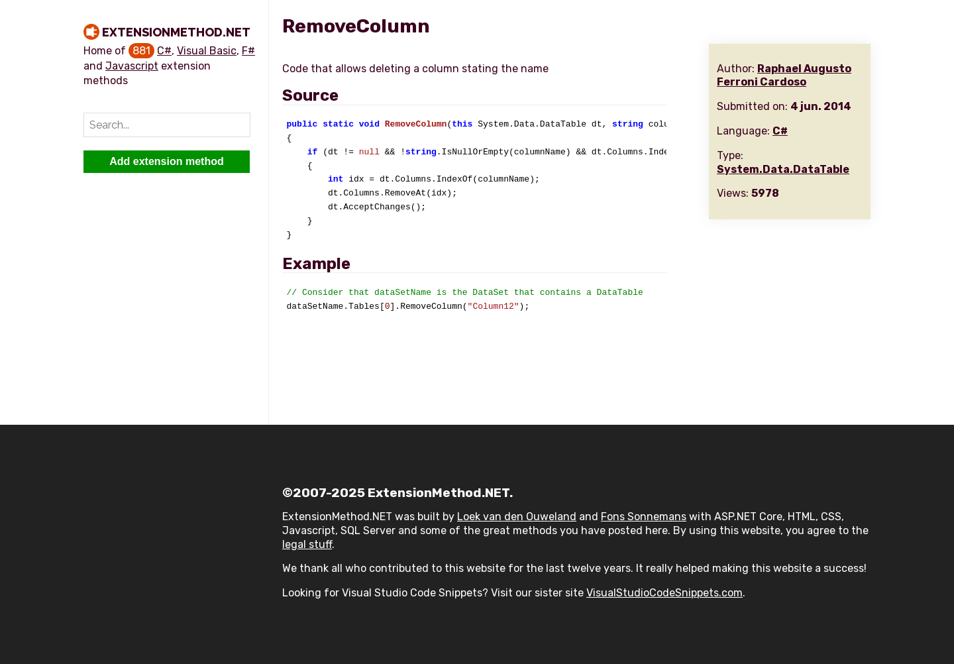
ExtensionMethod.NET (176, 32)
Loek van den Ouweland (516, 516)
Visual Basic (207, 50)
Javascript (131, 66)
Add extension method (166, 161)
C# (164, 50)
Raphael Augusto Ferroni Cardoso (784, 75)
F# (248, 50)
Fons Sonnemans (643, 516)
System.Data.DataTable (783, 169)
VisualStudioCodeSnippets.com (664, 592)
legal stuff (307, 544)
